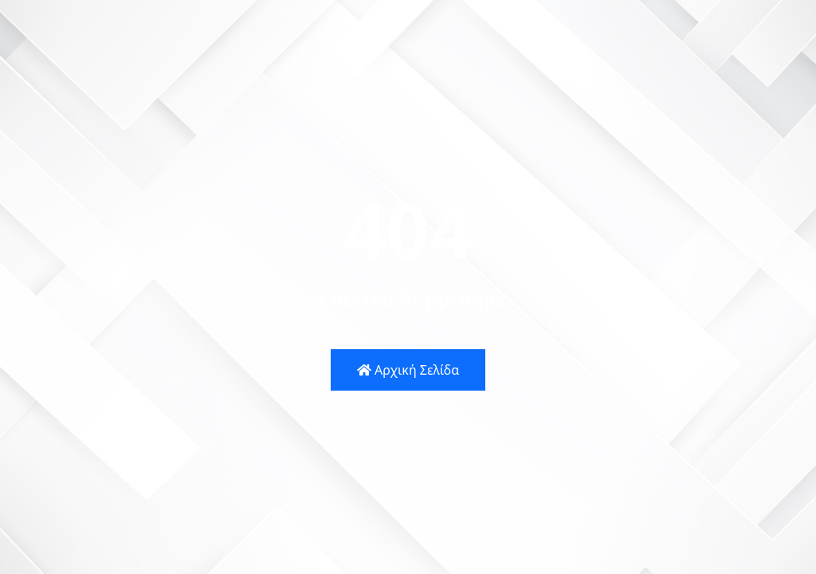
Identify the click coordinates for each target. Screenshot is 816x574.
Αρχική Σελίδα (408, 370)
